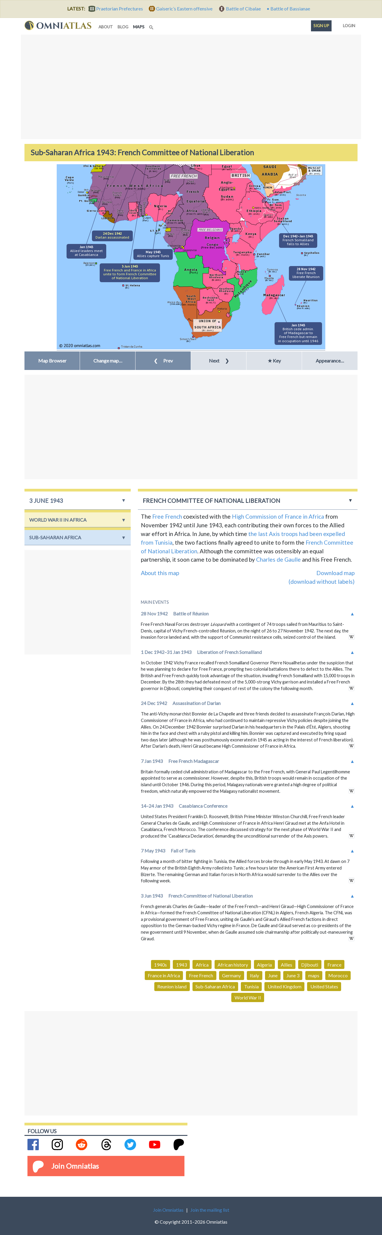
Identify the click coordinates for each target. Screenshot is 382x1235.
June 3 (292, 975)
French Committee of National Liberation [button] (211, 500)
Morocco (338, 975)
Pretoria (222, 308)
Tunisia (251, 986)
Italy (254, 975)
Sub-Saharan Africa (215, 986)
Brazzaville (174, 245)
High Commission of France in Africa (278, 516)
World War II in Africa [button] (58, 520)
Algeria (264, 964)
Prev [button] (163, 360)
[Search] (152, 25)
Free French (167, 516)
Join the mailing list (209, 1210)
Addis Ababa (262, 207)
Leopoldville (190, 250)
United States (324, 986)
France (334, 964)
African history (233, 964)
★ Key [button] (274, 360)
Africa (202, 964)
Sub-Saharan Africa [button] (55, 537)
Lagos (147, 217)
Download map (335, 572)
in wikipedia (352, 637)
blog (123, 26)
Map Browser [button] (52, 360)
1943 (181, 964)
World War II (248, 997)
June (273, 975)
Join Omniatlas (75, 1166)
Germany (231, 975)
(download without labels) (322, 581)
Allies (286, 964)
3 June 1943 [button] (46, 500)
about (105, 26)
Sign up (321, 25)
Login (348, 24)
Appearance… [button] (330, 360)
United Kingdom (284, 986)
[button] (107, 360)
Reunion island (172, 986)
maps (140, 26)
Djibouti (309, 964)
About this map (160, 572)
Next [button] (219, 360)
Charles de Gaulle (278, 559)
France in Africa (164, 975)
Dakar (81, 191)
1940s (160, 964)
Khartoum (226, 187)
